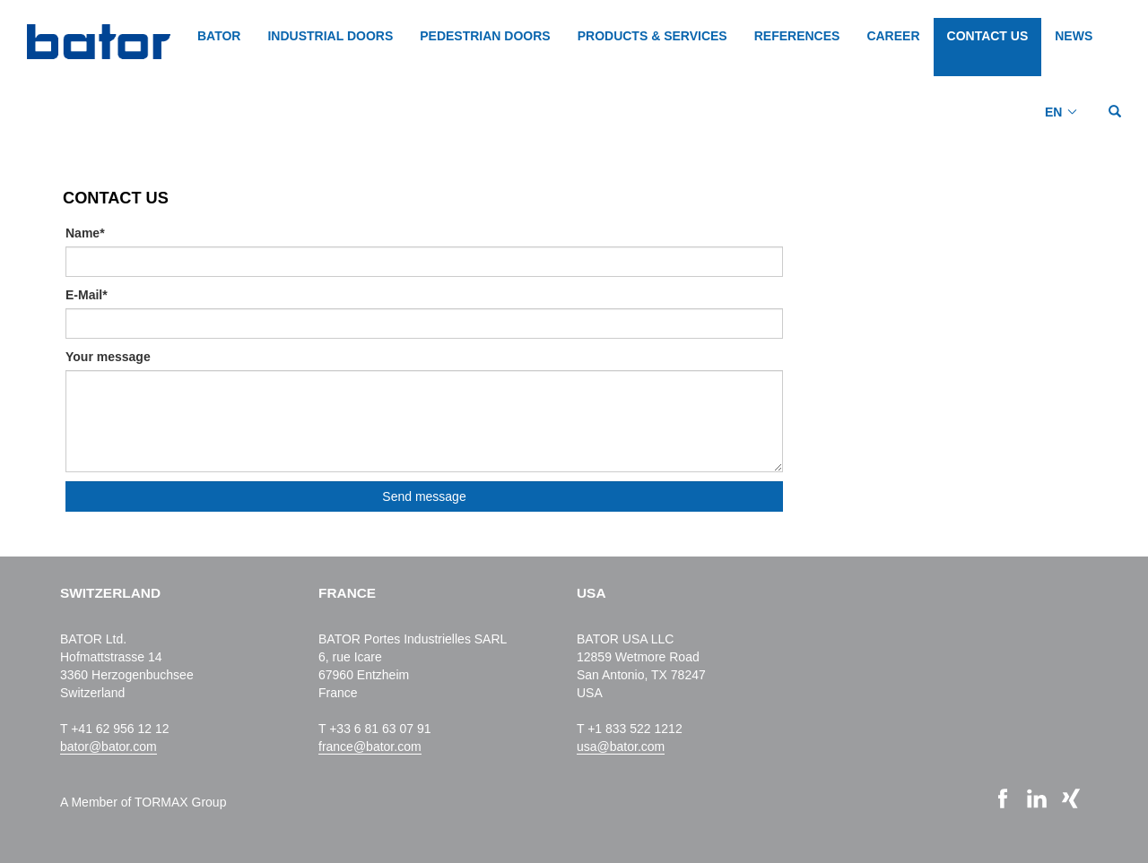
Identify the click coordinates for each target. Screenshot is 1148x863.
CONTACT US (988, 36)
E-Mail (86, 295)
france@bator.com (370, 746)
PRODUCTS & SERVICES (652, 36)
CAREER (892, 36)
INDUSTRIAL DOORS (330, 36)
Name (85, 233)
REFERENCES (797, 36)
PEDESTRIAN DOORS (485, 36)
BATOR (218, 36)
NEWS (1073, 36)
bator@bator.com (108, 746)
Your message (108, 357)
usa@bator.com (621, 746)
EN (1053, 112)
